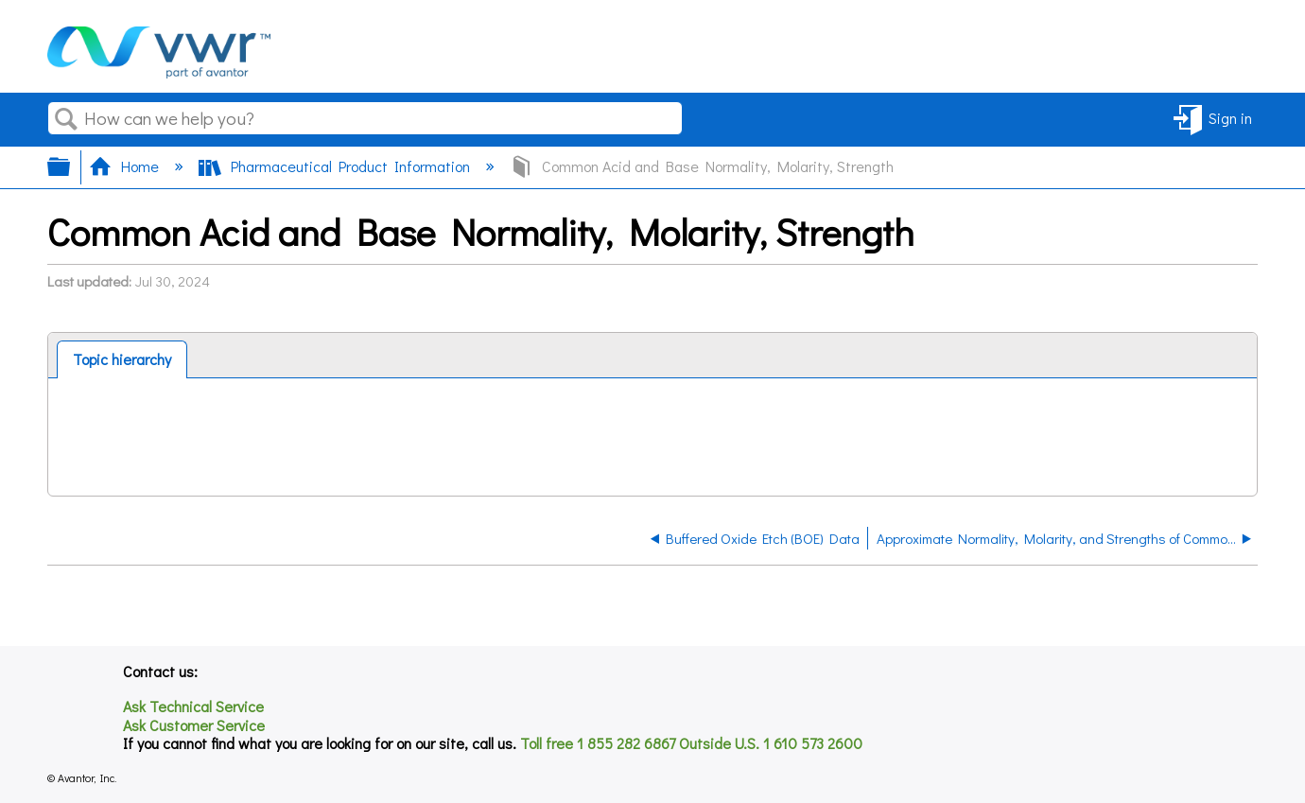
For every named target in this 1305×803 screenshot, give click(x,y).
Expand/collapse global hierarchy (71, 166)
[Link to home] (158, 72)
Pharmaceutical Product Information (336, 166)
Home (126, 166)
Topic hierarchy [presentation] (122, 359)
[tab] (122, 359)
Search (66, 119)
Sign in (1230, 118)
